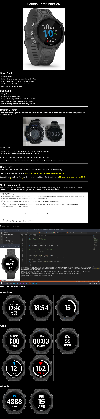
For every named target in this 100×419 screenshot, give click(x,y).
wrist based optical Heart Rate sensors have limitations (44, 173)
